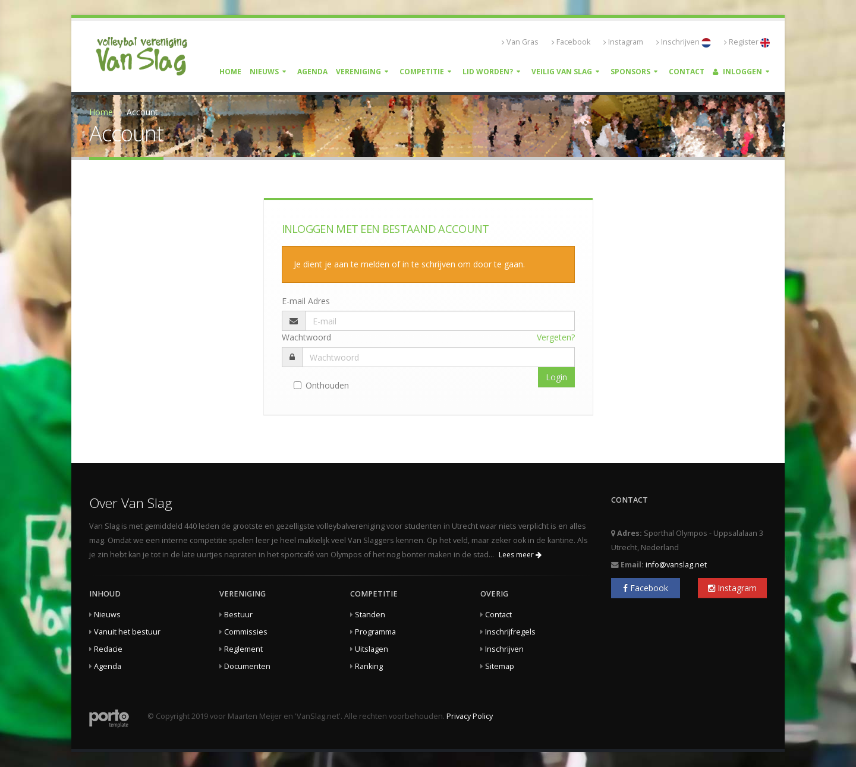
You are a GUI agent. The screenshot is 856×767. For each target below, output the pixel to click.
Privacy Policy (469, 716)
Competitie (421, 72)
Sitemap (499, 666)
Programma (375, 632)
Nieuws (264, 72)
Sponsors (630, 72)
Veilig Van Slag (561, 72)
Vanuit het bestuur (127, 632)
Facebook (571, 42)
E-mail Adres (306, 301)
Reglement (243, 649)
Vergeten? (556, 337)
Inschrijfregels (510, 632)
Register (747, 42)
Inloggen (737, 72)
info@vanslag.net (676, 565)
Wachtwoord (306, 337)
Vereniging (358, 72)
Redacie (108, 649)
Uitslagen (371, 649)
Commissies (246, 632)
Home (230, 72)
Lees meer (520, 555)
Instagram (623, 42)
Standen (370, 615)
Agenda (312, 72)
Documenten (247, 666)
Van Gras (520, 42)
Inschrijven (683, 42)
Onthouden (321, 385)
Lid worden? (487, 72)
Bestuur (238, 615)
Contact (686, 72)
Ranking (369, 666)
